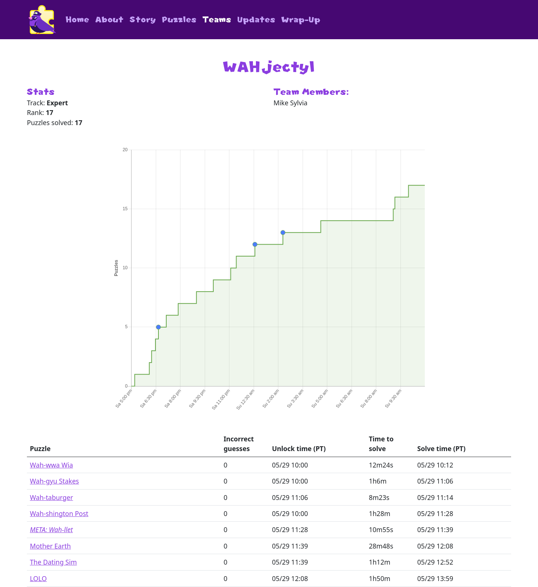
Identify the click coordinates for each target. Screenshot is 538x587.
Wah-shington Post (59, 513)
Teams (216, 19)
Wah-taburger (51, 497)
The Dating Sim (53, 562)
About (109, 19)
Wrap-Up (301, 19)
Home (77, 19)
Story (143, 19)
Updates (256, 19)
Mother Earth (50, 545)
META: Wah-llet (51, 529)
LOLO (38, 578)
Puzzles (179, 19)
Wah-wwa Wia (51, 464)
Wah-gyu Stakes (54, 480)
